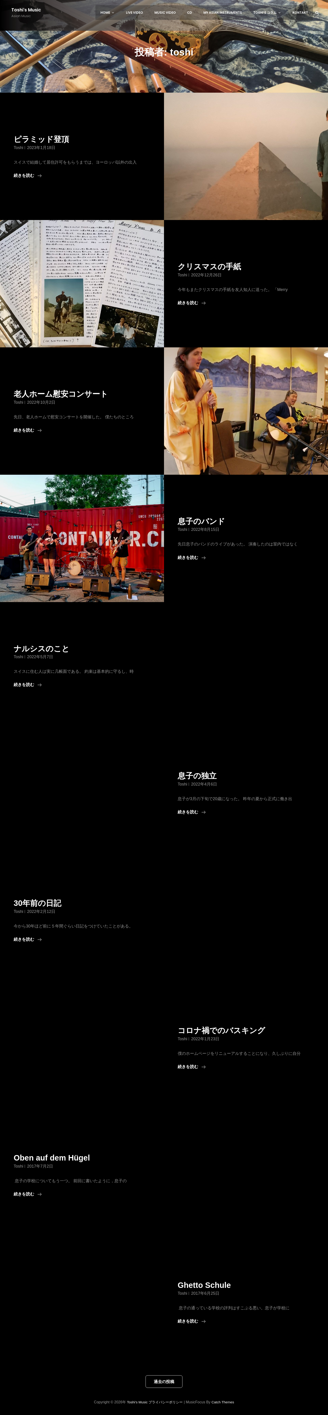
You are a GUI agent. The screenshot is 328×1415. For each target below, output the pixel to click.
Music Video (171, 12)
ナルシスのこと (44, 648)
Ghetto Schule (206, 1285)
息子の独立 (199, 775)
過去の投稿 (164, 1381)
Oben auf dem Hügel (55, 1157)
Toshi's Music (26, 10)
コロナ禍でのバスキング (225, 1030)
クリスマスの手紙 (212, 266)
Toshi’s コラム (270, 12)
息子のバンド (203, 521)
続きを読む (28, 175)
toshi (18, 147)
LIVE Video (141, 12)
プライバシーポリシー (165, 1402)
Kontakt (300, 12)
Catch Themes (224, 1402)
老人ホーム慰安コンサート (65, 393)
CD (194, 12)
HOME (116, 12)
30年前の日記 (39, 903)
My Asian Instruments (226, 12)
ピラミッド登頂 (44, 139)
